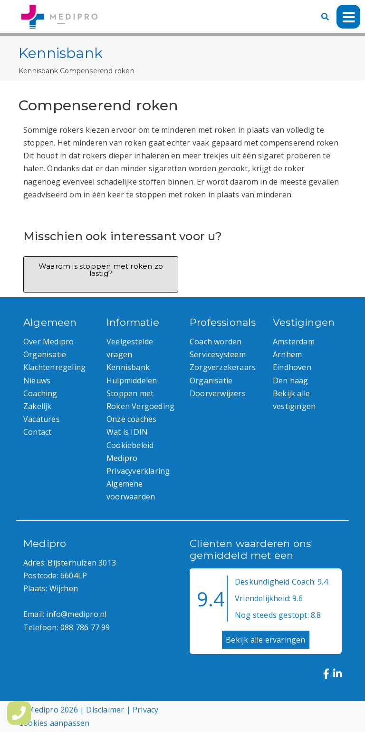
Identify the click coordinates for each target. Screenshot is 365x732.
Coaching (40, 393)
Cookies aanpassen (54, 723)
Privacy (145, 709)
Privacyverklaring (138, 471)
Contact (37, 432)
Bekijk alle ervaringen (265, 639)
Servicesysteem (218, 354)
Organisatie (44, 354)
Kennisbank (38, 71)
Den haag (290, 380)
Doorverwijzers (218, 393)
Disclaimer (105, 709)
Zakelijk (37, 406)
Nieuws (36, 380)
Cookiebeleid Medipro (130, 451)
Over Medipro (48, 341)
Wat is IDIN (127, 432)
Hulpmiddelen (131, 380)
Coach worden (215, 341)
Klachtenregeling (54, 367)
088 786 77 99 (85, 627)
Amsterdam (294, 341)
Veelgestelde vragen (129, 348)
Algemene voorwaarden (130, 490)
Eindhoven (292, 367)
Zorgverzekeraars (223, 367)
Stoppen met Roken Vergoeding (140, 399)
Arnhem (287, 354)
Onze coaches (131, 419)
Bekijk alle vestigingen (294, 399)
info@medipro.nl (76, 614)
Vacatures (41, 419)
